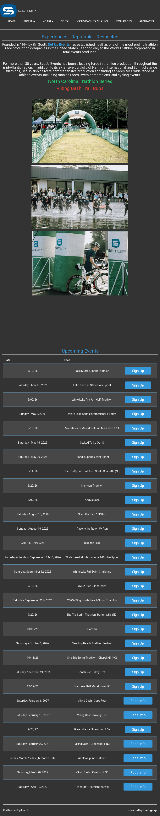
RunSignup (150, 810)
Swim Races (124, 21)
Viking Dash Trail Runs (92, 21)
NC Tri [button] (48, 21)
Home (12, 21)
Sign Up (138, 371)
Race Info (138, 701)
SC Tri (65, 21)
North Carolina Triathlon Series (80, 81)
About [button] (29, 21)
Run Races (147, 21)
